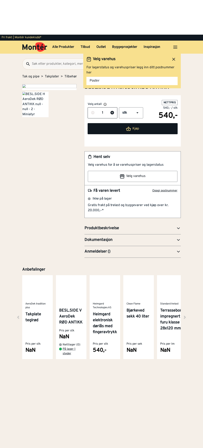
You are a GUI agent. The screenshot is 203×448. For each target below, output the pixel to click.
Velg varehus (133, 141)
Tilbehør (70, 42)
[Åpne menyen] (175, 12)
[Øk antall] (112, 78)
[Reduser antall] (92, 78)
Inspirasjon (152, 12)
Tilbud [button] (85, 12)
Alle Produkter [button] (63, 12)
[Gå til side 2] (35, 118)
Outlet (101, 12)
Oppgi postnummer (164, 156)
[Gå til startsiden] (34, 12)
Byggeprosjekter (124, 12)
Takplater (52, 42)
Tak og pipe (30, 42)
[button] (131, 78)
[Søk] (26, 29)
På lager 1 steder (69, 317)
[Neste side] (18, 282)
